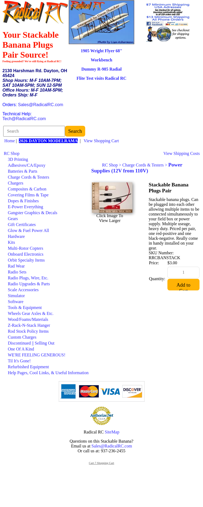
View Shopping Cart (101, 140)
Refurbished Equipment (28, 366)
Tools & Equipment (25, 307)
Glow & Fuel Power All (28, 230)
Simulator (16, 295)
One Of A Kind (21, 349)
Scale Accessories (23, 289)
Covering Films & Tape (28, 195)
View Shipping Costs (181, 153)
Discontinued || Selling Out (31, 343)
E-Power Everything (25, 206)
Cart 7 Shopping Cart (101, 462)
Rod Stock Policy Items (28, 331)
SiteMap (112, 432)
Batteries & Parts (22, 171)
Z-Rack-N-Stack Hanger (29, 325)
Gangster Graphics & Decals (32, 212)
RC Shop (11, 153)
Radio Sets (17, 272)
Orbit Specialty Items (26, 260)
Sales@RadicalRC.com (40, 104)
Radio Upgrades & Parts (29, 284)
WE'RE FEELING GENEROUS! (37, 355)
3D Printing (18, 159)
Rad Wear (16, 266)
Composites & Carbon (27, 189)
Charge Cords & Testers (28, 177)
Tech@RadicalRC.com (24, 118)
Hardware (16, 236)
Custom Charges (22, 337)
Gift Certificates (22, 224)
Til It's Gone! (19, 361)
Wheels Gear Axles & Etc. (30, 313)
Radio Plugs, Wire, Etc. (28, 278)
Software (15, 301)
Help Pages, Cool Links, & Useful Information (48, 372)
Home (9, 140)
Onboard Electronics (25, 254)
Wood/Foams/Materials (28, 319)
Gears (13, 218)
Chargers (15, 183)
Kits (11, 242)
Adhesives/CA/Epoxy (27, 165)
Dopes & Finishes (23, 201)
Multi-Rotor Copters (25, 248)
